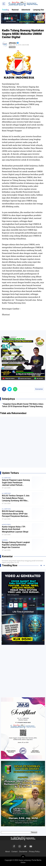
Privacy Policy (34, 851)
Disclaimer (23, 851)
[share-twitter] (9, 389)
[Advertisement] (23, 443)
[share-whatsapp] (15, 389)
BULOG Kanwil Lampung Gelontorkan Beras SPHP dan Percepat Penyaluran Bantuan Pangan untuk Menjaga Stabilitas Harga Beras (15, 514)
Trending (5, 10)
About (7, 851)
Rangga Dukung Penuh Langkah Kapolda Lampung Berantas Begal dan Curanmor (16, 545)
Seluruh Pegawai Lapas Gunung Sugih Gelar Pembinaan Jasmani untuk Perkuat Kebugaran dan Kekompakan (16, 482)
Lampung (7, 478)
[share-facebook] (4, 389)
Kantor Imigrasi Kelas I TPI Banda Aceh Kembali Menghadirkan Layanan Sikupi (15, 529)
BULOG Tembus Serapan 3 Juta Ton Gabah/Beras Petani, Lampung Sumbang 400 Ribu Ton (15, 498)
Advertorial (25, 10)
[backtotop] (23, 857)
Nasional (15, 10)
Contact (15, 851)
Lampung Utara (39, 10)
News (5, 540)
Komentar (39, 389)
